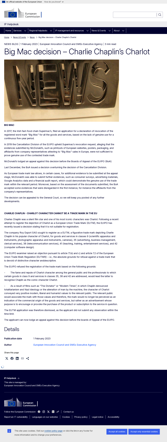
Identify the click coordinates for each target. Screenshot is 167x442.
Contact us (68, 411)
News (32, 37)
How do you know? (54, 2)
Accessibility (113, 417)
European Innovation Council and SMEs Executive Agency (64, 344)
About (117, 30)
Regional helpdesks (38, 30)
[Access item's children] (25, 30)
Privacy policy (81, 417)
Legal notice (97, 417)
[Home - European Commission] (25, 13)
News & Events (99, 30)
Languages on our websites (45, 417)
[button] (7, 358)
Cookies (66, 417)
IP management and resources (69, 30)
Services (17, 30)
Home (8, 30)
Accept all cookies (117, 432)
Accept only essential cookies (144, 432)
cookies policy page (53, 431)
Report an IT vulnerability (16, 417)
